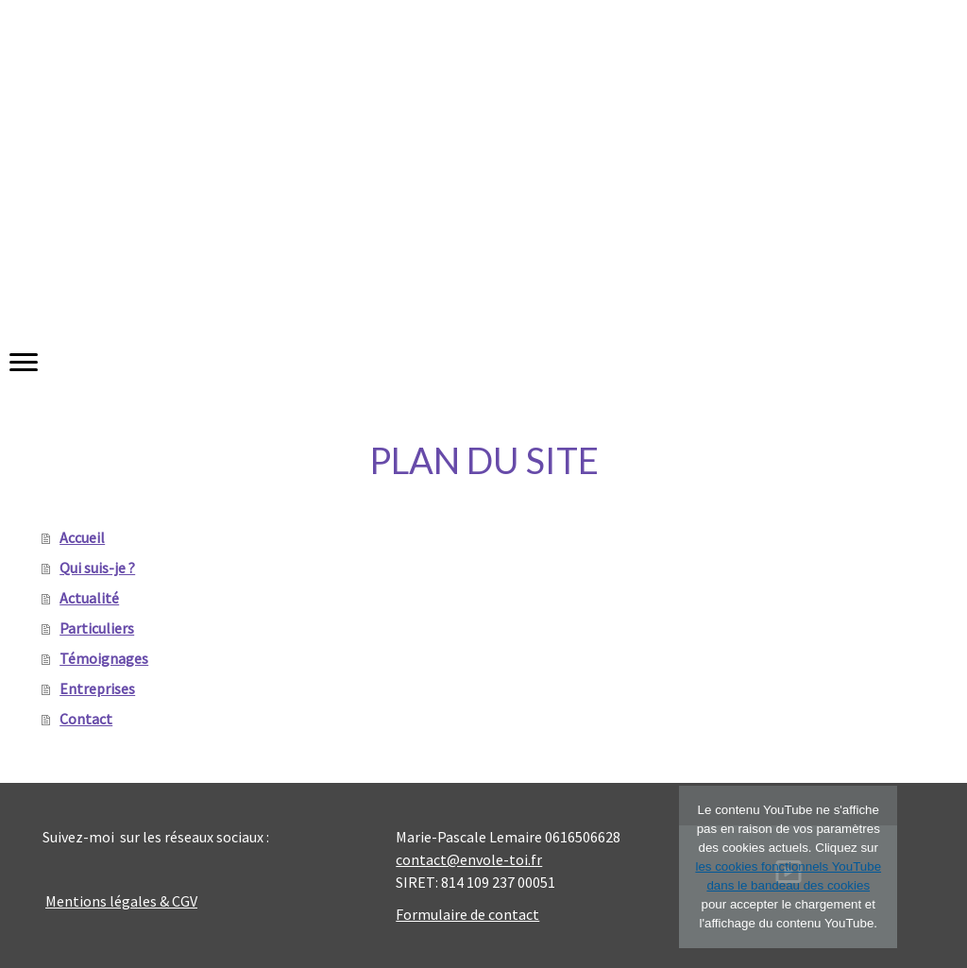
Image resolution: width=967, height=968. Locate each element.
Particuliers (96, 628)
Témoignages (103, 658)
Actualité (89, 597)
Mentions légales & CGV (121, 901)
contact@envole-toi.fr (469, 859)
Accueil (82, 537)
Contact (85, 718)
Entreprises (97, 688)
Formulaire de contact (467, 914)
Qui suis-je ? (97, 567)
